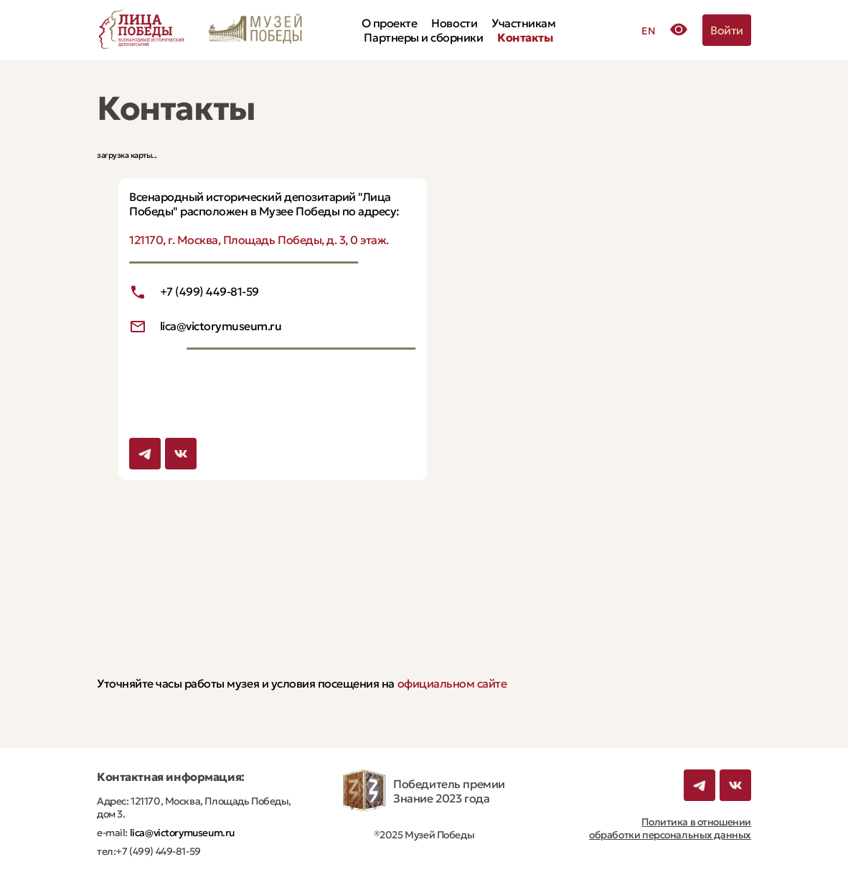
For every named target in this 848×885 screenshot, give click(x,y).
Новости (454, 23)
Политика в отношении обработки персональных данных (670, 828)
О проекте (390, 23)
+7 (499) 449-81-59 (209, 291)
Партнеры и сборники (423, 37)
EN (648, 30)
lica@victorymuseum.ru (221, 326)
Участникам (523, 23)
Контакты (524, 37)
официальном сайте (452, 683)
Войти (726, 30)
